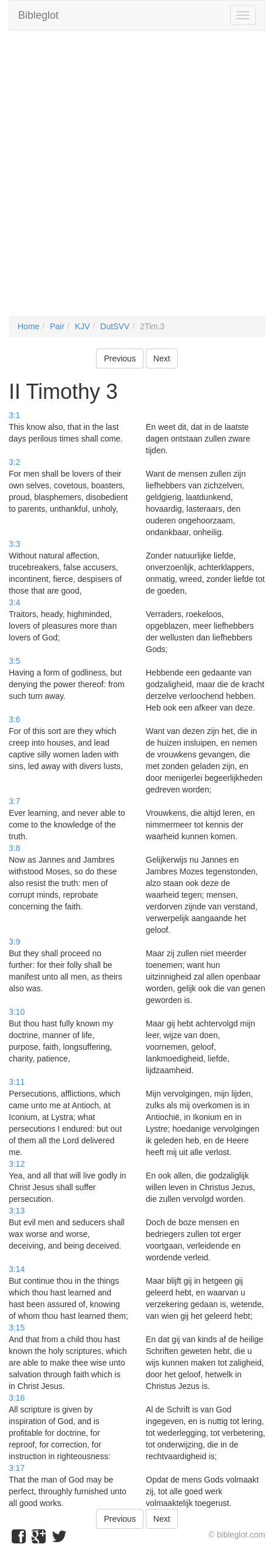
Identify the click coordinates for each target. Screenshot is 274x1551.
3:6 (14, 719)
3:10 (17, 1011)
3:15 (17, 1327)
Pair (57, 326)
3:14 (17, 1269)
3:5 (14, 661)
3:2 (14, 462)
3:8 (14, 848)
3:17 (17, 1468)
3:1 (14, 415)
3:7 (14, 801)
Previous (119, 358)
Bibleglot (38, 15)
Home (28, 326)
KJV (82, 326)
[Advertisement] (137, 179)
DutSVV (114, 326)
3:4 (14, 602)
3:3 (14, 544)
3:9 (14, 941)
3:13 (17, 1210)
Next (161, 358)
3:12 (17, 1164)
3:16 (17, 1397)
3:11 (17, 1082)
